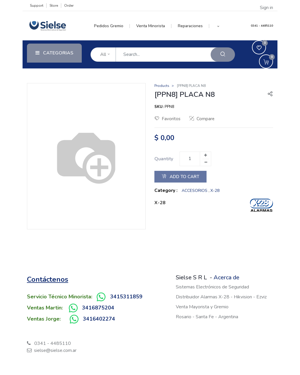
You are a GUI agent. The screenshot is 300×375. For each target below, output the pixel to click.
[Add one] (205, 155)
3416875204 (98, 307)
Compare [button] (202, 119)
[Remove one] (205, 162)
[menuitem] (112, 26)
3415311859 (126, 296)
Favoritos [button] (167, 119)
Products (161, 85)
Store (54, 5)
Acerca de (226, 277)
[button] (218, 26)
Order (69, 5)
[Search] (223, 54)
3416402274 (99, 318)
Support (36, 5)
